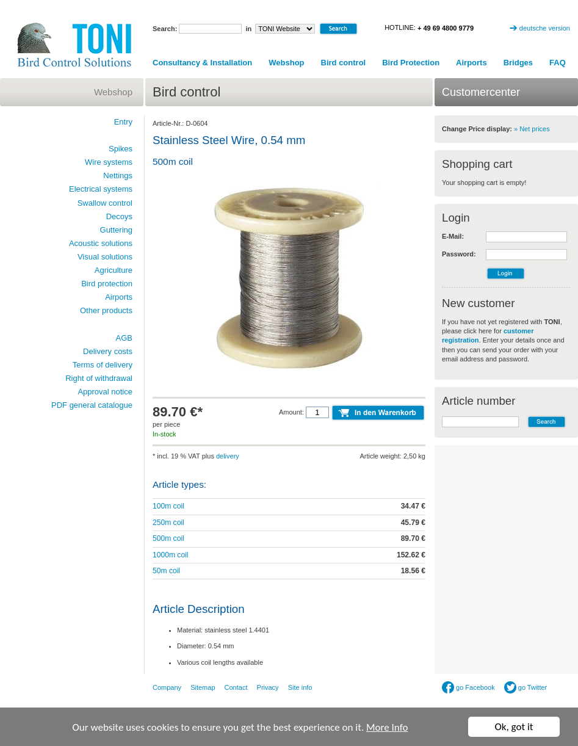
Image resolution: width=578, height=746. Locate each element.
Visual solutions (105, 256)
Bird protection (106, 283)
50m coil (166, 571)
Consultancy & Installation (202, 62)
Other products (106, 310)
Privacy (268, 687)
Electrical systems (100, 189)
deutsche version (544, 28)
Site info (300, 687)
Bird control (343, 62)
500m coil (168, 538)
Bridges (518, 62)
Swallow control (105, 203)
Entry (123, 121)
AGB (124, 337)
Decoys (119, 216)
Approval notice (105, 391)
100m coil (168, 506)
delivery (227, 456)
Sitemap (202, 687)
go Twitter (525, 687)
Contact (236, 687)
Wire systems (108, 162)
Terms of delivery (102, 364)
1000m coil (171, 555)
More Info (387, 728)
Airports (471, 62)
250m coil (168, 522)
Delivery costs (107, 351)
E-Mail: (453, 236)
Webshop (286, 62)
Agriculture (113, 270)
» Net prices (532, 128)
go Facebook (468, 687)
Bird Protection (410, 62)
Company (167, 687)
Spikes (120, 148)
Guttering (116, 229)
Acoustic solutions (100, 243)
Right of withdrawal (98, 378)
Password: (459, 254)
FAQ (557, 62)
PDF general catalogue (91, 405)
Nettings (117, 175)
